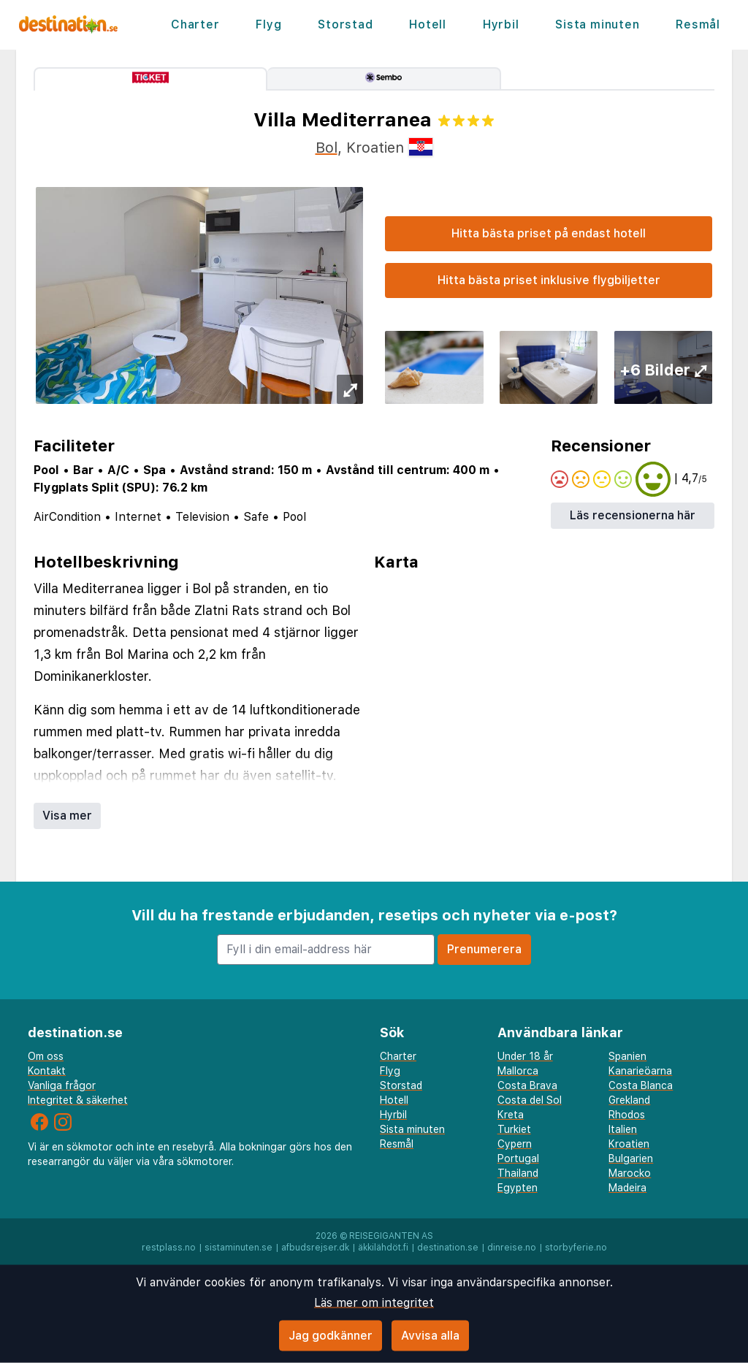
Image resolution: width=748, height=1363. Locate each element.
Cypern (514, 1144)
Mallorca (517, 1071)
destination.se (447, 1247)
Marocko (629, 1173)
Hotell (427, 24)
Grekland (629, 1100)
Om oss (46, 1056)
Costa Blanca (640, 1085)
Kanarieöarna (640, 1071)
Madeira (627, 1188)
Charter (195, 24)
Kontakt (47, 1071)
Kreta (510, 1114)
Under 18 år (525, 1056)
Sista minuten (597, 24)
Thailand (517, 1173)
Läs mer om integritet (374, 1303)
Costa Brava (527, 1085)
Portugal (518, 1158)
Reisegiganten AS (391, 1236)
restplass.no (169, 1247)
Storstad (345, 24)
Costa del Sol (529, 1100)
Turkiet (514, 1129)
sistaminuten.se (238, 1247)
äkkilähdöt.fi (383, 1247)
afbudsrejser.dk (315, 1247)
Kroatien (628, 1144)
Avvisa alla (430, 1336)
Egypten (517, 1188)
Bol (326, 147)
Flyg (268, 24)
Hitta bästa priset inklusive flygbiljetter (549, 280)
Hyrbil (501, 24)
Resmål (698, 24)
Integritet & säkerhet (78, 1100)
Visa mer (67, 815)
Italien (622, 1129)
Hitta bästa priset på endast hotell (548, 233)
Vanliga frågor (62, 1085)
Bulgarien (630, 1158)
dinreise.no (511, 1247)
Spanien (627, 1056)
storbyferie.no (576, 1247)
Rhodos (626, 1114)
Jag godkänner (331, 1336)
